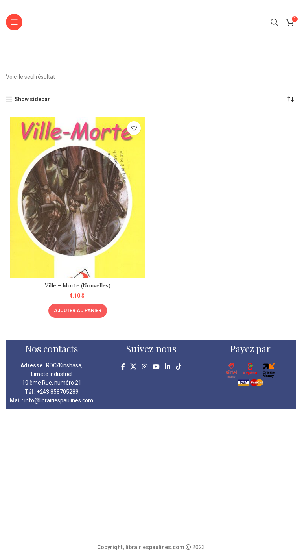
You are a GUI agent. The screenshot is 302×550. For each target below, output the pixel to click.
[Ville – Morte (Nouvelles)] (77, 197)
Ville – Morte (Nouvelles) (77, 285)
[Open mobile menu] (14, 22)
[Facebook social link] (123, 367)
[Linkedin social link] (167, 367)
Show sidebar (32, 99)
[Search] (274, 22)
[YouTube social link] (156, 367)
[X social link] (133, 367)
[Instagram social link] (144, 367)
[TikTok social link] (178, 367)
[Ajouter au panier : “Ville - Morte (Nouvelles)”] (77, 311)
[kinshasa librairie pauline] (151, 472)
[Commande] (290, 99)
